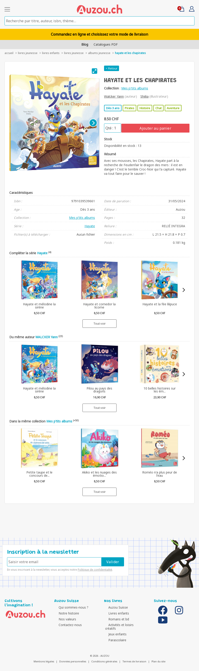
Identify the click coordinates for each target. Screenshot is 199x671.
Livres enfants (51, 53)
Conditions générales (104, 658)
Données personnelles (72, 658)
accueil (9, 53)
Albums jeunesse (99, 53)
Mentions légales (44, 658)
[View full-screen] (94, 71)
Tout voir (99, 323)
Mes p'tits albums (134, 88)
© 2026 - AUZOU (99, 652)
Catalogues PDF (106, 44)
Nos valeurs (64, 619)
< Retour (111, 68)
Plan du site (158, 658)
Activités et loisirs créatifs (123, 625)
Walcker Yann (114, 96)
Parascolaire (114, 636)
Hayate (90, 226)
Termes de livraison (134, 658)
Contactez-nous (67, 625)
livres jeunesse (27, 53)
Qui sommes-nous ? (70, 607)
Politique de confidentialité (95, 570)
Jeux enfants (114, 631)
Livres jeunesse (74, 53)
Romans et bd (115, 619)
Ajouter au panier (155, 128)
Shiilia (144, 96)
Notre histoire (65, 613)
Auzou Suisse (115, 607)
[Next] (93, 123)
